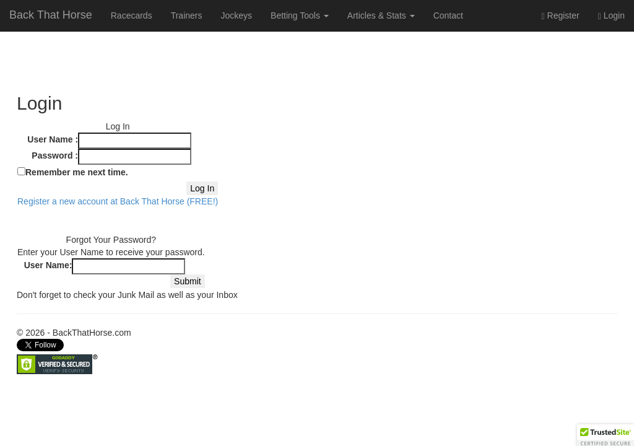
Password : (55, 155)
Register (561, 16)
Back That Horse (50, 15)
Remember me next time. (76, 172)
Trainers (186, 15)
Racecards (131, 15)
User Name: (48, 265)
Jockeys (236, 15)
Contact (448, 15)
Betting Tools (300, 15)
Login (611, 16)
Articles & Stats (381, 15)
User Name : (52, 139)
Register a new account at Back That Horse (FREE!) (117, 201)
